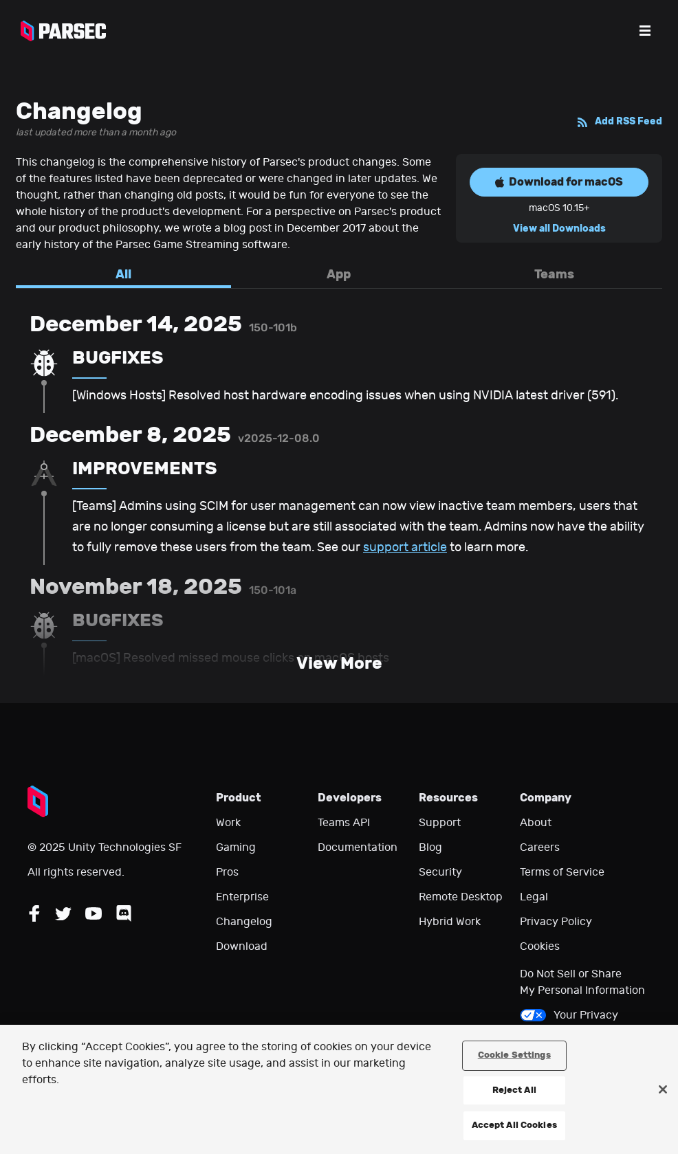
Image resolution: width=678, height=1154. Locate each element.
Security (440, 872)
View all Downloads (559, 228)
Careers (540, 847)
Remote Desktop (461, 897)
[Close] (663, 1089)
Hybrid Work (450, 922)
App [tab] (339, 274)
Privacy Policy (556, 922)
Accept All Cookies (514, 1125)
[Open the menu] (645, 31)
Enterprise (242, 897)
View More (339, 663)
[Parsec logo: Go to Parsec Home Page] (63, 31)
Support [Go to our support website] (440, 823)
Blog (430, 847)
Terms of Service (562, 872)
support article (405, 547)
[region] (339, 1089)
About (535, 823)
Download (241, 946)
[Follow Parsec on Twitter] (63, 914)
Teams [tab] (554, 274)
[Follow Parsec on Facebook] (34, 913)
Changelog (244, 922)
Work (228, 823)
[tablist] (339, 278)
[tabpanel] (339, 496)
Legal (534, 897)
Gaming (236, 847)
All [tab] (123, 274)
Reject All (514, 1090)
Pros (227, 872)
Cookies (540, 946)
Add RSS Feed (619, 121)
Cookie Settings (514, 1055)
